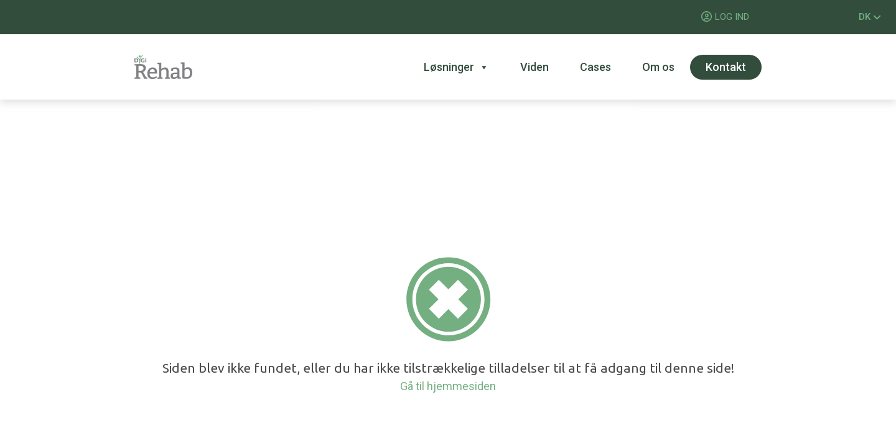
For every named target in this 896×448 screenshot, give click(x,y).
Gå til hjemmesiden (448, 386)
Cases (595, 66)
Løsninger (456, 67)
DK (870, 16)
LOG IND (732, 16)
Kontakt (726, 66)
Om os (658, 66)
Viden (534, 66)
